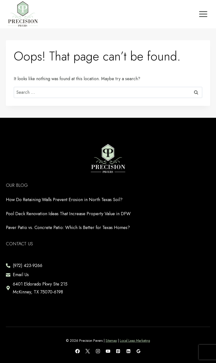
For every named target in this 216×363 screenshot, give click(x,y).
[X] (87, 351)
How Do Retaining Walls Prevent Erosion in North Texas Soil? (64, 199)
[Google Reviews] (138, 351)
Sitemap (111, 340)
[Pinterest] (118, 351)
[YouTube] (108, 351)
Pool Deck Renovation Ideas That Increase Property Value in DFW (68, 213)
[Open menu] (203, 14)
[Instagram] (97, 351)
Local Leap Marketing (135, 340)
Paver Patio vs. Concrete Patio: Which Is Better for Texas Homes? (68, 227)
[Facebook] (77, 351)
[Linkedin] (128, 351)
